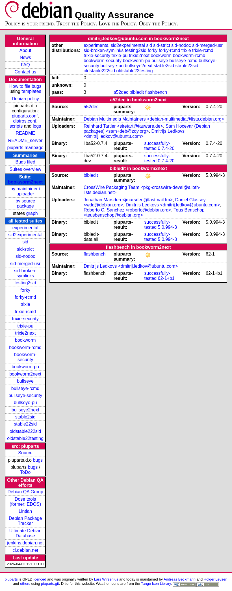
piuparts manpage (25, 147)
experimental (25, 227)
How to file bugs (25, 86)
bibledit (137, 92)
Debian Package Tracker (25, 521)
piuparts (11, 579)
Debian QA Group (25, 491)
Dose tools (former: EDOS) (25, 502)
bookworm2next (25, 182)
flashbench (156, 92)
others (25, 583)
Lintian (25, 511)
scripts (16, 126)
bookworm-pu (25, 366)
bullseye (25, 381)
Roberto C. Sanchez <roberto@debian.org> (127, 210)
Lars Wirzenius (106, 579)
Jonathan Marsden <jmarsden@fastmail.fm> (128, 199)
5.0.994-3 (167, 227)
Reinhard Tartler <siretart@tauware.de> (123, 126)
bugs (38, 460)
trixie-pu (25, 326)
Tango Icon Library (156, 583)
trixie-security (25, 318)
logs (37, 126)
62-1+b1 (166, 278)
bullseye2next (25, 409)
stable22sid (25, 424)
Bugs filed (25, 162)
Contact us (25, 71)
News (25, 57)
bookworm (25, 340)
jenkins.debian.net (25, 542)
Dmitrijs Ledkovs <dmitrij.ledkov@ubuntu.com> (134, 134)
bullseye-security (25, 395)
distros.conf (24, 121)
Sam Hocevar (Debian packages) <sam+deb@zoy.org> (147, 129)
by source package (25, 203)
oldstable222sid (25, 431)
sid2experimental (25, 234)
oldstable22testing (25, 438)
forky (25, 290)
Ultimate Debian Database (25, 533)
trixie (25, 304)
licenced (39, 579)
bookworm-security (25, 357)
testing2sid (25, 282)
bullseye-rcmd (25, 388)
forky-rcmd (25, 297)
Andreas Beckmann (180, 579)
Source (25, 452)
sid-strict (25, 249)
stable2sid (25, 417)
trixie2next (25, 333)
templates (31, 91)
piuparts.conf (25, 116)
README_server (25, 140)
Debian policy (25, 98)
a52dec (121, 92)
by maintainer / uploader (25, 191)
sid (25, 241)
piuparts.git (50, 583)
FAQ (25, 64)
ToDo (25, 472)
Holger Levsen (215, 579)
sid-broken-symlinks (25, 273)
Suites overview (25, 169)
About (25, 50)
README (25, 133)
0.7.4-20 (166, 148)
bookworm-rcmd (25, 347)
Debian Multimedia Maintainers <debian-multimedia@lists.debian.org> (154, 119)
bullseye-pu (25, 402)
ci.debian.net (25, 550)
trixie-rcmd (25, 311)
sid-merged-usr (25, 263)
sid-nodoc (25, 256)
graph (32, 213)
